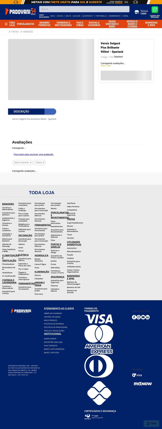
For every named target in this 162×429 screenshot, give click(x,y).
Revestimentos (57, 226)
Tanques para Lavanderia (23, 220)
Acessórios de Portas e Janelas (57, 257)
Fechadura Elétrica (55, 290)
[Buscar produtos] (126, 9)
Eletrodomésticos (74, 251)
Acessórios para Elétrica (24, 259)
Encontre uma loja (53, 342)
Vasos (20, 247)
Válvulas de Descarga (6, 245)
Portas (53, 264)
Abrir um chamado (53, 313)
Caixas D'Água (40, 264)
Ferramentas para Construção (41, 209)
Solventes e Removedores (72, 230)
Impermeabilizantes (74, 223)
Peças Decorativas (55, 222)
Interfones (71, 203)
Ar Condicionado (9, 276)
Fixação (70, 255)
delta (68, 16)
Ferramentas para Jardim (40, 204)
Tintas (15, 31)
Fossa (37, 267)
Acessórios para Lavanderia (24, 204)
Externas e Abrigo (55, 251)
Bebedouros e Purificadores (24, 225)
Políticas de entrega (54, 323)
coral (125, 16)
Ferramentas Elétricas (40, 214)
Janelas (54, 261)
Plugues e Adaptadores (23, 273)
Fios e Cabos (23, 269)
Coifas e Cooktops (22, 209)
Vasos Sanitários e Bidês (8, 250)
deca (52, 16)
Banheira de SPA (73, 287)
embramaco (114, 16)
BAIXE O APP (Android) (54, 349)
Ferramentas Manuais (40, 220)
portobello (101, 16)
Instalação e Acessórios (7, 235)
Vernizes (28, 31)
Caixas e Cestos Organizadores (73, 271)
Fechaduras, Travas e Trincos (57, 272)
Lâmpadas (39, 278)
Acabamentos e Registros (8, 219)
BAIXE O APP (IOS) (51, 352)
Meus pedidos (50, 320)
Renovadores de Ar (8, 268)
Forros (21, 251)
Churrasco (39, 294)
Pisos (53, 240)
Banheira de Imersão (72, 291)
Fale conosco (50, 345)
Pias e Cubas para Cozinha (23, 214)
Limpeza (70, 258)
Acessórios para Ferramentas (24, 288)
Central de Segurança (71, 214)
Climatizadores (8, 264)
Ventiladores (7, 272)
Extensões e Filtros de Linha (24, 265)
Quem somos (50, 338)
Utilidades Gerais (74, 266)
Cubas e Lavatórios (6, 229)
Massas (70, 226)
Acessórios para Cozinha (8, 292)
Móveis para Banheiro (7, 240)
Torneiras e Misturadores (7, 209)
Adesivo (21, 244)
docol (60, 16)
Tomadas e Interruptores (23, 278)
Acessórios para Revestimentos (57, 231)
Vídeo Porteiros (73, 206)
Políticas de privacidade (55, 327)
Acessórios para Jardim (41, 290)
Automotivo (71, 248)
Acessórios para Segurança (57, 281)
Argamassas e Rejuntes (56, 236)
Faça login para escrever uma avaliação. (34, 154)
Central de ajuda (52, 317)
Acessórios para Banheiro (8, 214)
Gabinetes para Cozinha (24, 230)
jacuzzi (77, 16)
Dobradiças (55, 267)
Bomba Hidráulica (39, 260)
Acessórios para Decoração (24, 240)
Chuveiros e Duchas (7, 224)
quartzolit (87, 16)
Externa (38, 275)
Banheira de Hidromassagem (73, 283)
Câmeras (54, 286)
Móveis (54, 208)
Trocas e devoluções (54, 330)
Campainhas (72, 210)
